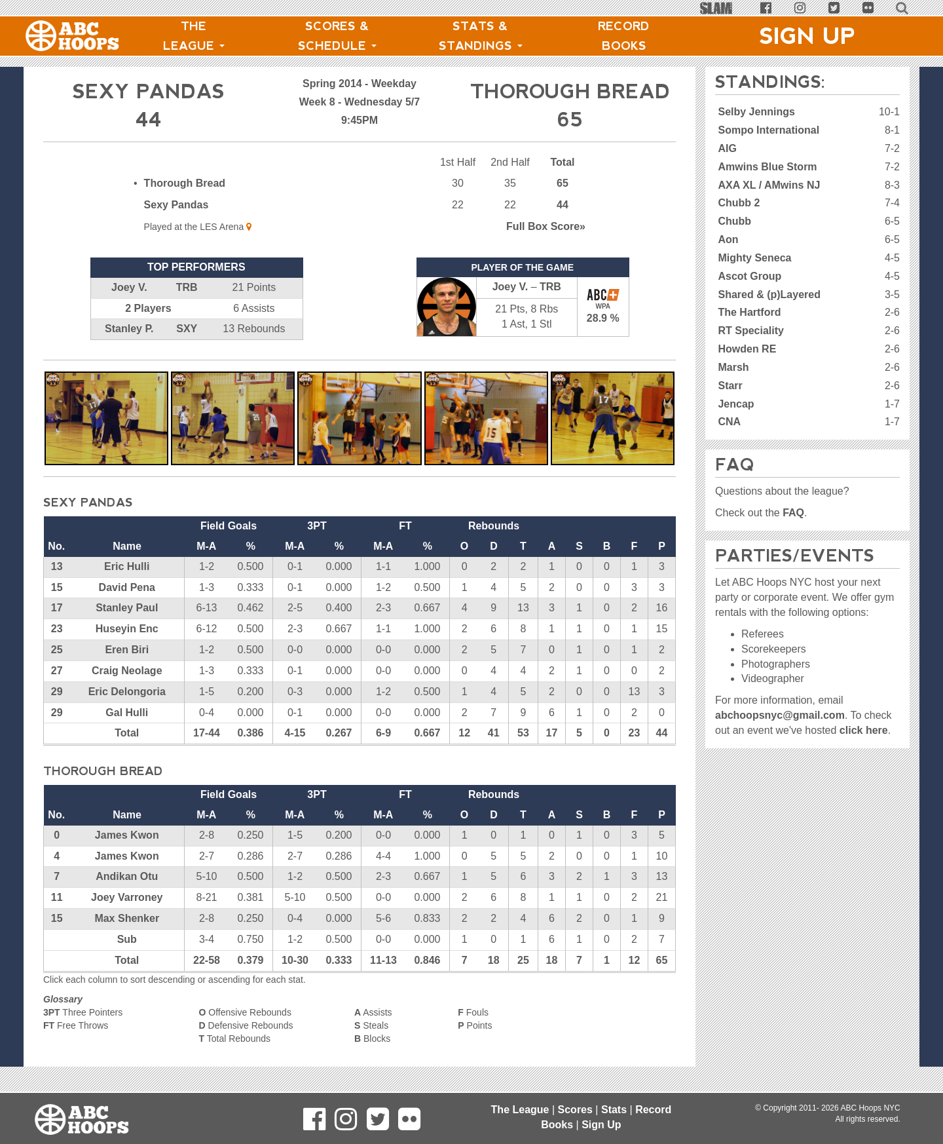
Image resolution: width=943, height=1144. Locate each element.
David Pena (127, 587)
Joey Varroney (126, 897)
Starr (730, 385)
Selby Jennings (756, 111)
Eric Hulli (126, 566)
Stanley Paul (127, 607)
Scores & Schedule (337, 36)
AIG (727, 148)
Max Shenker (126, 918)
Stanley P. (129, 328)
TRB (187, 287)
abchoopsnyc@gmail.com (780, 715)
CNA (729, 421)
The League (194, 36)
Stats (614, 1109)
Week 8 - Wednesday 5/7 (359, 101)
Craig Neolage (127, 670)
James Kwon (127, 835)
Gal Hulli (126, 712)
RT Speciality (750, 330)
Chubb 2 (739, 202)
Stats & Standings (481, 36)
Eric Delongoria (127, 691)
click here (864, 730)
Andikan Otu (127, 876)
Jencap (736, 404)
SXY (186, 328)
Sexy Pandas (176, 204)
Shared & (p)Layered (769, 294)
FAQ (793, 512)
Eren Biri (127, 649)
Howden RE (747, 348)
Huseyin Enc (127, 628)
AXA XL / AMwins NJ (769, 185)
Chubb (734, 221)
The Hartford (749, 312)
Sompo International (768, 130)
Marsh (733, 367)
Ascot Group (749, 276)
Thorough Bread (184, 183)
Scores (575, 1109)
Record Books (624, 36)
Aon (728, 239)
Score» (545, 226)
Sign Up (807, 36)
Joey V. (129, 287)
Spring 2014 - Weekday (359, 83)
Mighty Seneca (754, 257)
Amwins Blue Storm (767, 166)
